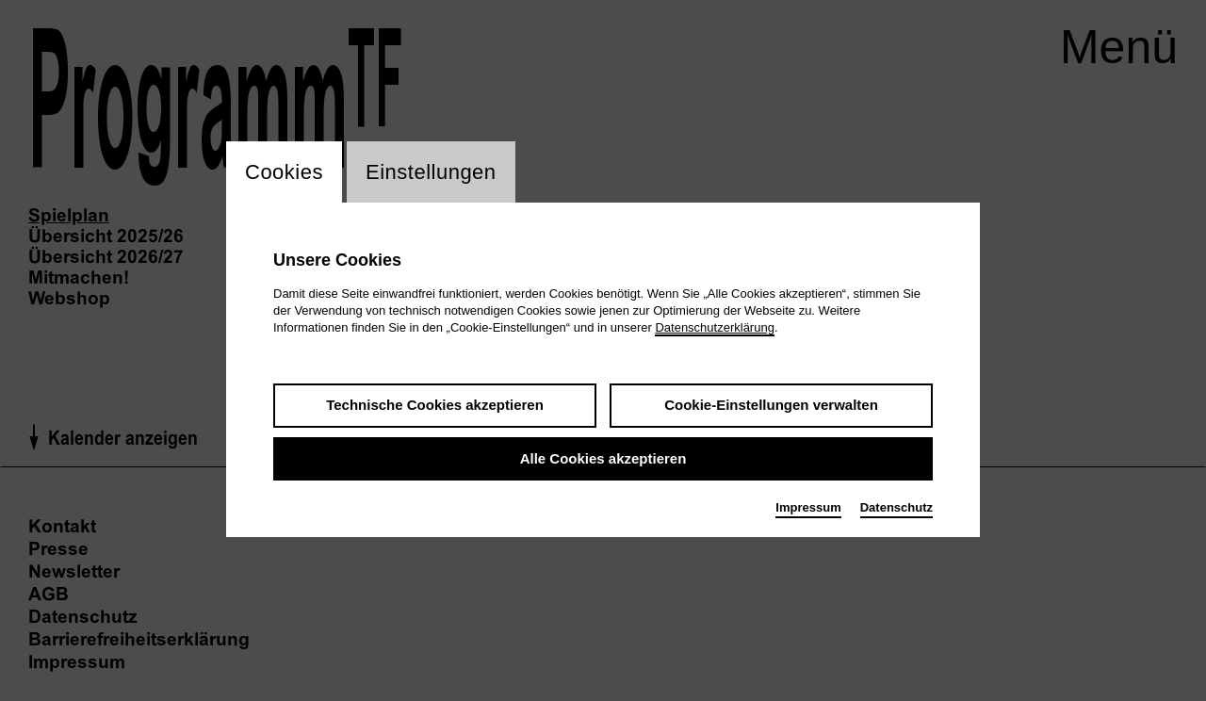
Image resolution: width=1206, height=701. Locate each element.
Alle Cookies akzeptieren (603, 458)
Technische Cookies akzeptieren (435, 405)
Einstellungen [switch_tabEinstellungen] (431, 172)
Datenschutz (896, 507)
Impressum (807, 507)
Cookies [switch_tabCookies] (284, 172)
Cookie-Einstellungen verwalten (771, 405)
